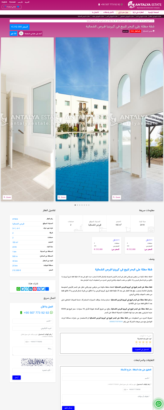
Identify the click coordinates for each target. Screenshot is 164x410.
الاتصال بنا (95, 12)
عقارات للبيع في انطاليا (155, 16)
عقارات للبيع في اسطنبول (127, 16)
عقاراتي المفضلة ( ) (11, 7)
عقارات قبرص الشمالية (84, 16)
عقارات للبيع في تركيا (148, 21)
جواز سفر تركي (123, 12)
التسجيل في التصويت (142, 349)
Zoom (7, 197)
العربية (27, 2)
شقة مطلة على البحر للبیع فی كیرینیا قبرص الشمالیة (100, 21)
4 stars (139, 342)
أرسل (16, 377)
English (4, 2)
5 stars (136, 342)
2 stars (146, 342)
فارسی (20, 2)
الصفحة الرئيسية (153, 12)
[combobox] (27, 342)
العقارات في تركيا (138, 12)
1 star (150, 342)
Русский (12, 2)
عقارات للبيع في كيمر (112, 16)
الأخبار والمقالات (108, 12)
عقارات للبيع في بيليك (98, 16)
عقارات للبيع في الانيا (141, 16)
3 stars (143, 342)
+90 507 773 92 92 (111, 4)
